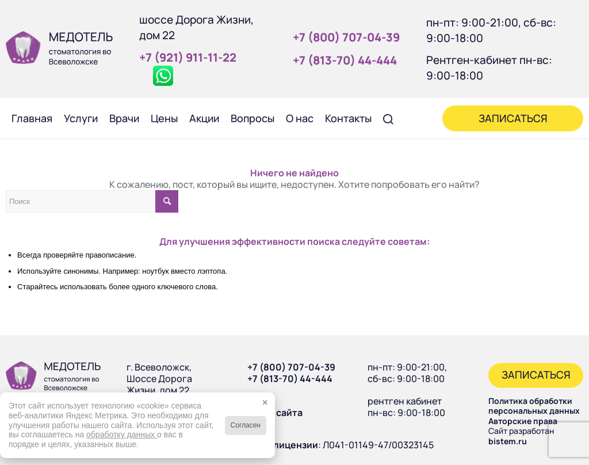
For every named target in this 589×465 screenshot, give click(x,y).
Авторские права (522, 420)
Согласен (246, 425)
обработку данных (121, 434)
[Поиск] (388, 118)
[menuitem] (32, 118)
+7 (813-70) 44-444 (289, 378)
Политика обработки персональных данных (534, 406)
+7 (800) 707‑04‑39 (346, 37)
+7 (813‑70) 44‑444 (345, 60)
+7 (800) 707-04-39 (291, 367)
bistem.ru (507, 441)
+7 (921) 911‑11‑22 (187, 57)
